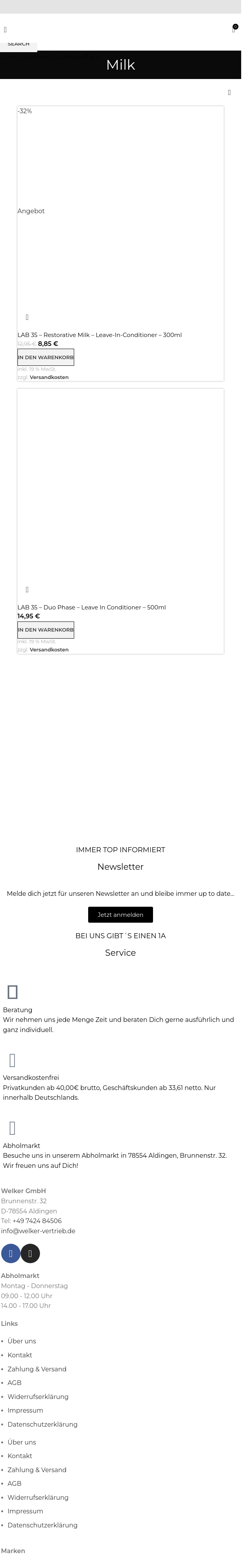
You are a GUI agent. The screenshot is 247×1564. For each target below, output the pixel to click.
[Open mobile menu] (5, 29)
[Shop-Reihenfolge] (229, 92)
